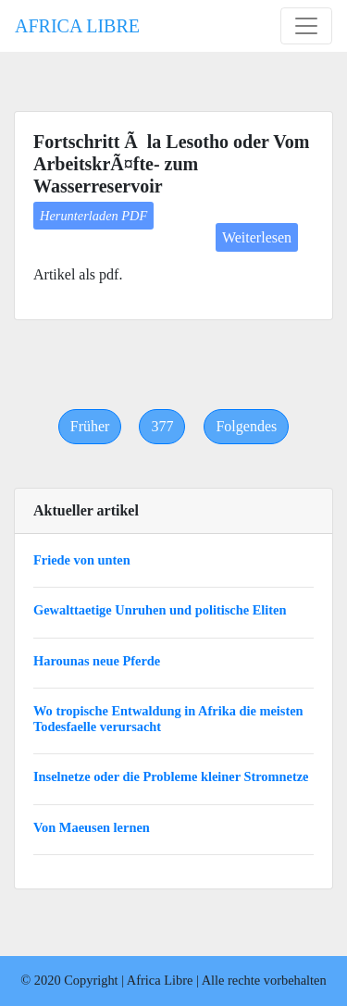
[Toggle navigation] (306, 25)
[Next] (246, 426)
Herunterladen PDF (93, 215)
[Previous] (90, 426)
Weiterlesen (256, 237)
